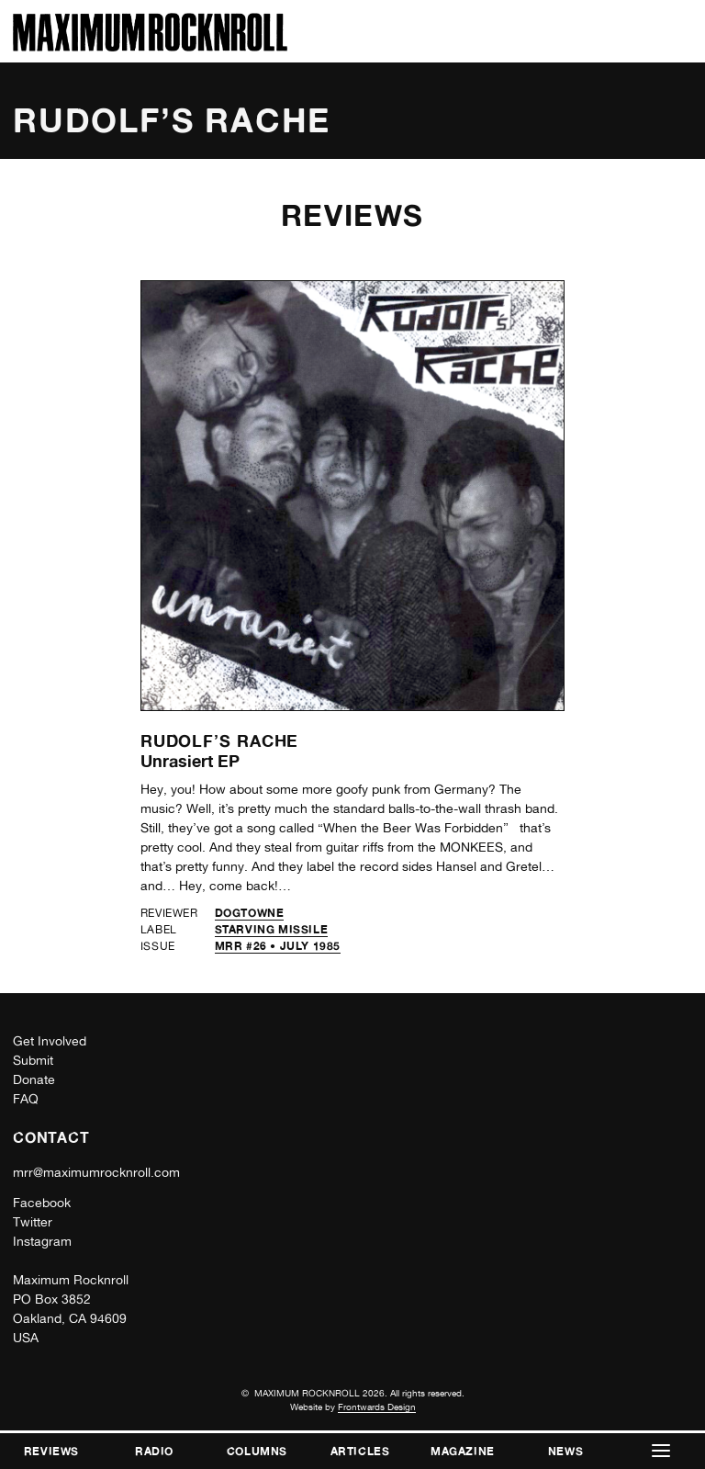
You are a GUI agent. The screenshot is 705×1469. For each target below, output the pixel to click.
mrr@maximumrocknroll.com (96, 1172)
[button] (661, 1451)
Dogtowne (250, 913)
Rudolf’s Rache (219, 740)
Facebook (42, 1202)
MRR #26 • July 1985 (278, 946)
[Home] (150, 46)
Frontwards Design (377, 1406)
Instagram (42, 1241)
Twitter (32, 1222)
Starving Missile (272, 929)
